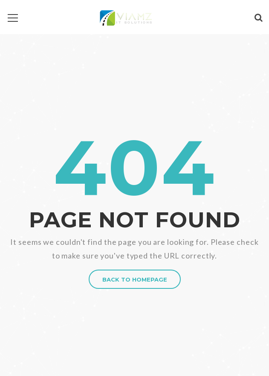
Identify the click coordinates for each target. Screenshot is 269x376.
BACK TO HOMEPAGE (134, 279)
